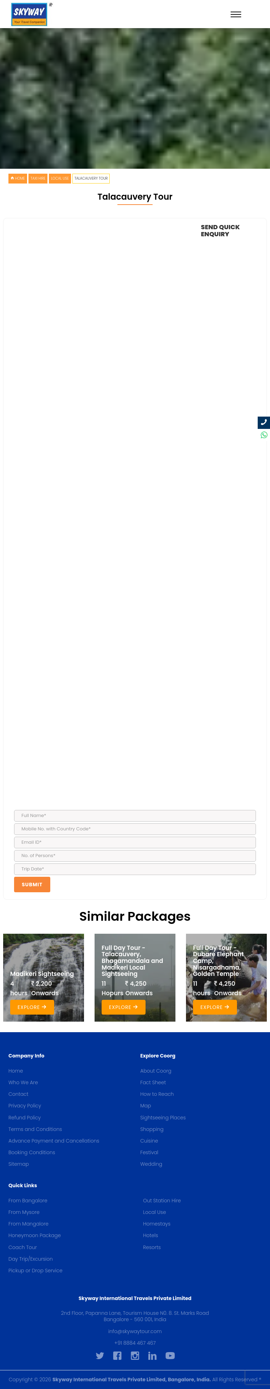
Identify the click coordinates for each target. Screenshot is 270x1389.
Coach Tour (22, 1247)
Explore (32, 1007)
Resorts (152, 1247)
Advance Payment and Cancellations (53, 1140)
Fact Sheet (153, 1082)
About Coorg (156, 1070)
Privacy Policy (24, 1105)
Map (145, 1105)
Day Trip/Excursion (30, 1258)
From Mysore (23, 1212)
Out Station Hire (162, 1200)
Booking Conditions (31, 1152)
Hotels (150, 1235)
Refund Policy (24, 1117)
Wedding (151, 1164)
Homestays (157, 1223)
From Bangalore (27, 1200)
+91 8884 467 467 (135, 1342)
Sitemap (18, 1164)
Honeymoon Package (34, 1235)
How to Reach (157, 1094)
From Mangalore (28, 1223)
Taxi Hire (38, 178)
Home (15, 1070)
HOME (18, 178)
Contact (18, 1094)
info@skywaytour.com (135, 1331)
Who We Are (23, 1082)
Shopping (151, 1129)
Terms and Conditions (35, 1129)
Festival (149, 1152)
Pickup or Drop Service (35, 1270)
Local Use (60, 178)
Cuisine (149, 1140)
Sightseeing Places (163, 1117)
